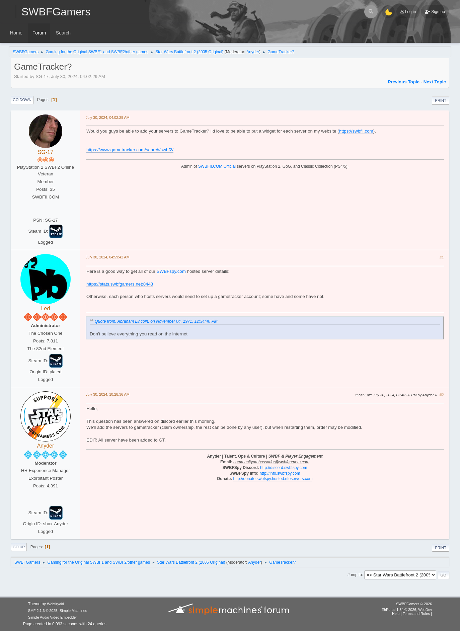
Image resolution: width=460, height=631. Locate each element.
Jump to (355, 574)
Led (45, 308)
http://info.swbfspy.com (279, 473)
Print (440, 100)
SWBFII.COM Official (217, 166)
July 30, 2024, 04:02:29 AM (108, 117)
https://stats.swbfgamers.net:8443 (119, 284)
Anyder (252, 52)
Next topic (435, 81)
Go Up (19, 547)
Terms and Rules (416, 614)
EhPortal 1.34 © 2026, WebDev (407, 610)
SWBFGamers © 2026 (414, 604)
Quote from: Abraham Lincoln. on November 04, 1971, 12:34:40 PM (156, 321)
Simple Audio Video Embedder (52, 617)
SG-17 (45, 152)
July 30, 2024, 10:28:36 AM (108, 394)
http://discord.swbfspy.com (283, 467)
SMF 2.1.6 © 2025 (43, 611)
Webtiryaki (55, 604)
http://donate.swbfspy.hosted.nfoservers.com (273, 478)
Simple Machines (73, 611)
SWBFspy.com (171, 271)
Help (395, 614)
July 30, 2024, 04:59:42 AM (108, 257)
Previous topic (403, 81)
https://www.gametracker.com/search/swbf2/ (129, 149)
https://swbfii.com (356, 131)
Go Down (22, 100)
